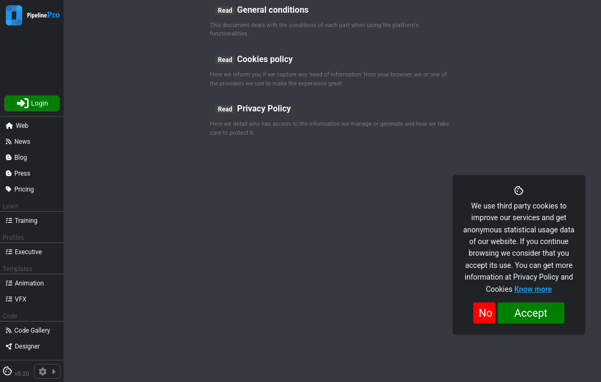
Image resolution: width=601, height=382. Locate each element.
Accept (531, 313)
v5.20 (22, 373)
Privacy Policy (263, 108)
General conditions (272, 10)
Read (225, 10)
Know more (533, 289)
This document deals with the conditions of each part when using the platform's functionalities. (314, 30)
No (485, 313)
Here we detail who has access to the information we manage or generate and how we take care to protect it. (329, 128)
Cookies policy (265, 59)
